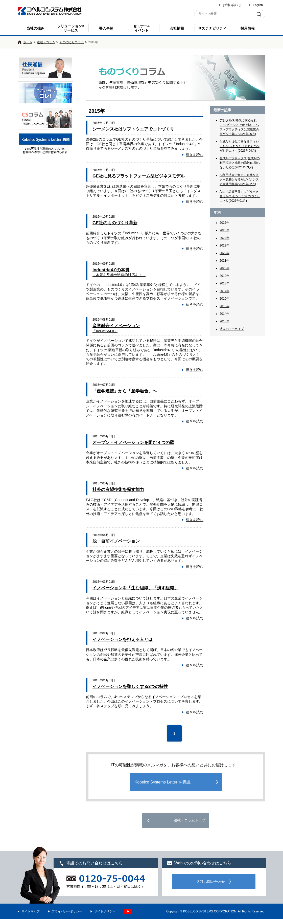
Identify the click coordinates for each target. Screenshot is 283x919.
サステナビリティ (212, 28)
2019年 (224, 276)
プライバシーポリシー (67, 911)
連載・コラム (46, 42)
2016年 (224, 298)
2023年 (224, 245)
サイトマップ (30, 911)
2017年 (224, 291)
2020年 (224, 268)
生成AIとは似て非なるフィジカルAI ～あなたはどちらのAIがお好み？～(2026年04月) (240, 146)
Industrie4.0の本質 (119, 272)
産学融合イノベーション (116, 328)
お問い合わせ (232, 5)
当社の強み (35, 28)
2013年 (224, 321)
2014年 (224, 314)
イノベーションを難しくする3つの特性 (130, 686)
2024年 (224, 238)
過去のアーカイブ (232, 329)
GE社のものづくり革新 (114, 222)
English (258, 5)
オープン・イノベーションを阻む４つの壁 (133, 442)
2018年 (224, 283)
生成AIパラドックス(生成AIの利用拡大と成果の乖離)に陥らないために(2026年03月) (240, 162)
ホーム (27, 42)
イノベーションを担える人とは (122, 639)
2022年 (224, 253)
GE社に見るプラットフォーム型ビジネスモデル (138, 176)
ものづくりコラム (72, 42)
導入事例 (106, 28)
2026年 (224, 223)
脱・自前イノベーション (116, 541)
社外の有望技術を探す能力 (118, 489)
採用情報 (248, 28)
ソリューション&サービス (70, 28)
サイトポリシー (104, 911)
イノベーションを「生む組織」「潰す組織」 (135, 588)
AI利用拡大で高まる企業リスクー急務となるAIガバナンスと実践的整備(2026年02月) (239, 179)
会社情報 (177, 28)
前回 (89, 233)
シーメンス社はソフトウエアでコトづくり (133, 129)
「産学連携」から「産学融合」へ (124, 391)
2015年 (224, 306)
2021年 (224, 260)
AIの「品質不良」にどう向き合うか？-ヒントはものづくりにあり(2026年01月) (240, 196)
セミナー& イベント (141, 28)
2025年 (224, 230)
